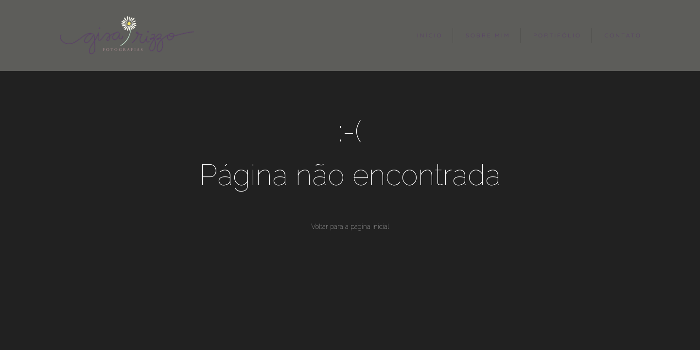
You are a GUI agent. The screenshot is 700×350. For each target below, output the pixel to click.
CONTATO (623, 35)
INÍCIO (430, 35)
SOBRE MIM (488, 35)
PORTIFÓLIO (557, 35)
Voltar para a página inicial (350, 226)
